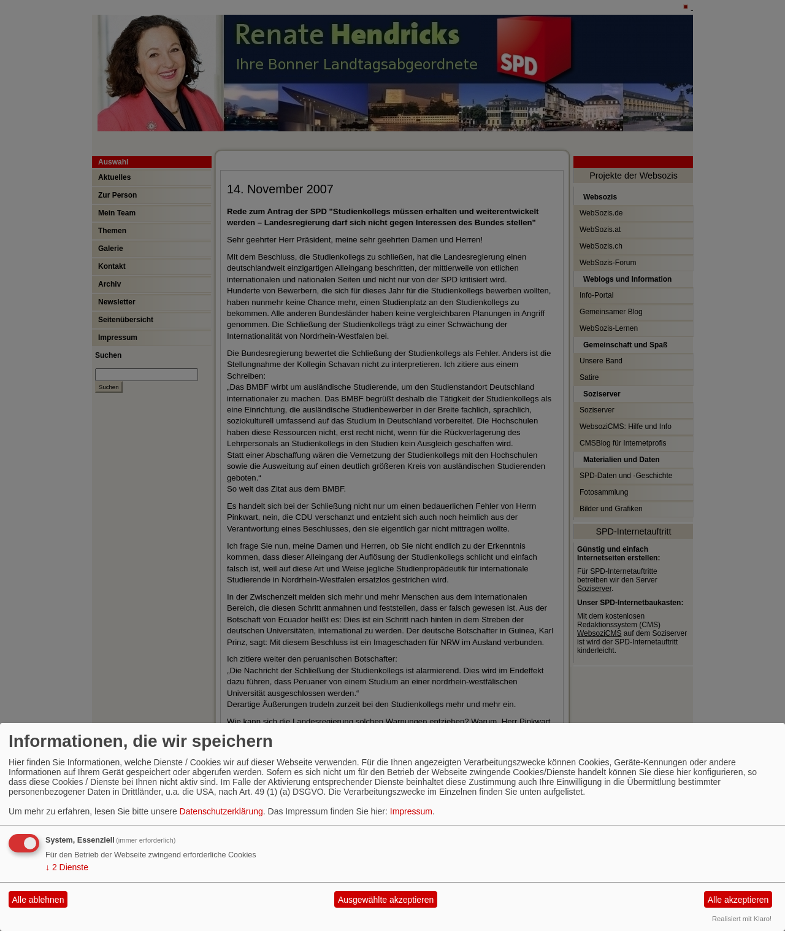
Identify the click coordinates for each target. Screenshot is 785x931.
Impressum (411, 811)
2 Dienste (66, 867)
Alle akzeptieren (738, 900)
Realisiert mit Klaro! (742, 918)
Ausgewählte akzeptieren (386, 900)
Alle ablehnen (38, 900)
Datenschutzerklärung (221, 811)
